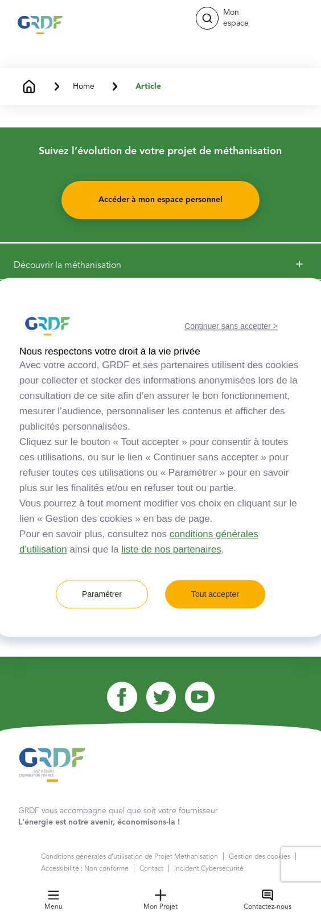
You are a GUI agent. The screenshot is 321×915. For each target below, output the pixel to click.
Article (148, 86)
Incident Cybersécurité (209, 868)
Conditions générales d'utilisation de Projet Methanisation (129, 857)
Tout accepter (215, 594)
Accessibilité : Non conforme (85, 868)
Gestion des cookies (259, 857)
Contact (151, 868)
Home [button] (83, 86)
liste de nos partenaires (171, 550)
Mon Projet (160, 899)
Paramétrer (102, 594)
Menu (53, 899)
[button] (207, 18)
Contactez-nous (267, 899)
